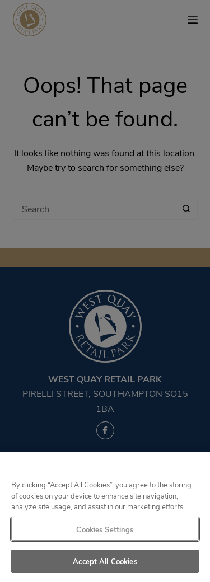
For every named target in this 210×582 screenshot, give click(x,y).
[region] (105, 517)
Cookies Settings (104, 529)
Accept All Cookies (105, 561)
